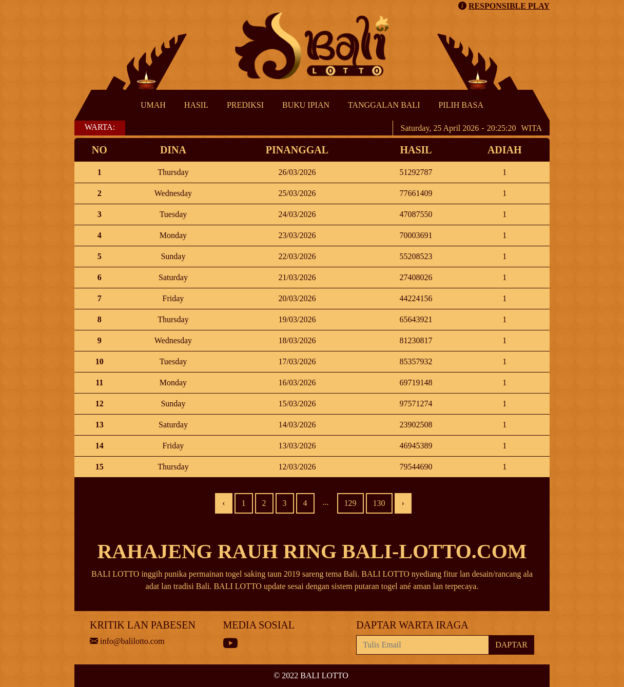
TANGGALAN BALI (384, 105)
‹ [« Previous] (223, 503)
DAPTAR (511, 644)
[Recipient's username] (422, 645)
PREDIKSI (245, 105)
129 (350, 503)
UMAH (153, 105)
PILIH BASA (460, 105)
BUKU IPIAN (305, 105)
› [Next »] (403, 503)
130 (379, 503)
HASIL (196, 105)
